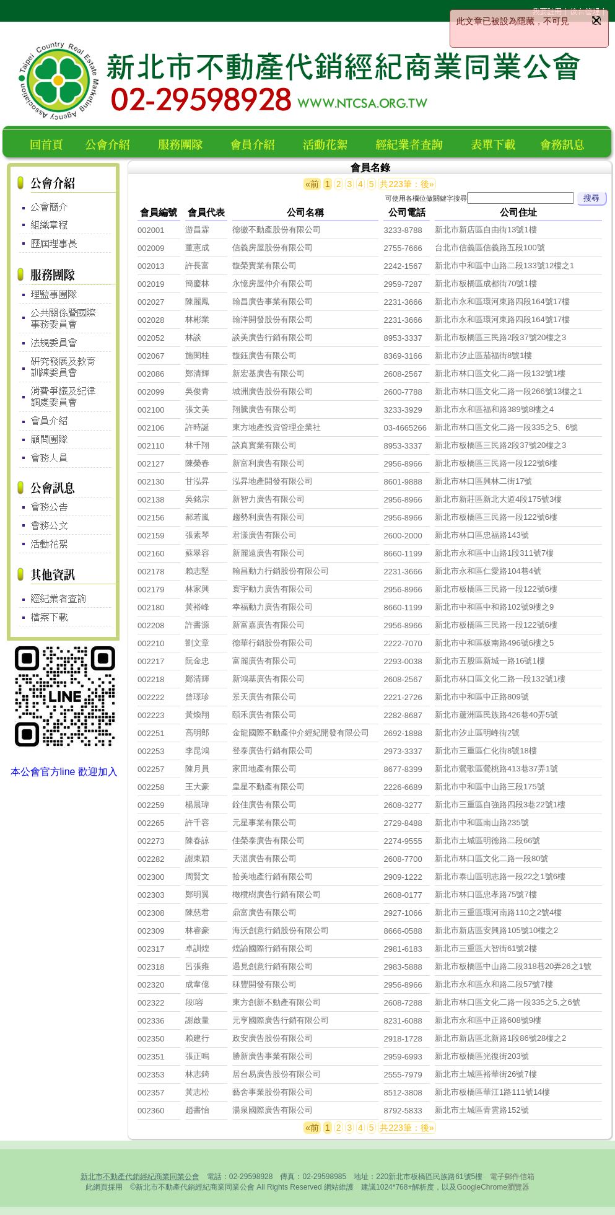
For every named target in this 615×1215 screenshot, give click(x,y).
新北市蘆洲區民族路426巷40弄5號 (496, 714)
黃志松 (197, 1092)
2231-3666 (402, 302)
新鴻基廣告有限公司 (268, 678)
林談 (193, 337)
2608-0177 (402, 895)
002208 (150, 625)
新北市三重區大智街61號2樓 (486, 948)
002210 (150, 643)
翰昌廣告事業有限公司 (272, 301)
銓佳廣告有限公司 (264, 804)
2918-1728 (402, 1038)
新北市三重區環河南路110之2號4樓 (498, 912)
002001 (150, 230)
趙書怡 (197, 1110)
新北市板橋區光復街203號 (482, 1056)
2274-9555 (402, 841)
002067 (150, 356)
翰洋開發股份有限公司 (272, 319)
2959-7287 (402, 284)
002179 (150, 589)
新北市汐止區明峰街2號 (477, 732)
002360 (150, 1110)
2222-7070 (402, 643)
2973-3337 (402, 751)
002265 (150, 823)
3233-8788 (402, 230)
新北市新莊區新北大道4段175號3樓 (498, 499)
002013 (150, 266)
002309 (150, 931)
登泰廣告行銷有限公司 (272, 750)
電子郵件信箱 (512, 1176)
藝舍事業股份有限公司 (272, 1092)
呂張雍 (197, 966)
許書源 (197, 624)
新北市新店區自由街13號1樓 (486, 229)
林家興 (197, 589)
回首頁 (49, 143)
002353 (150, 1074)
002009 (150, 248)
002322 (150, 1002)
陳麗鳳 (197, 301)
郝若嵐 (197, 517)
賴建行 (197, 1038)
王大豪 (197, 786)
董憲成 (197, 247)
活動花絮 (330, 143)
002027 (150, 302)
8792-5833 (402, 1110)
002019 (150, 284)
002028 (150, 320)
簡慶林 (197, 283)
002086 (150, 374)
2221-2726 (402, 697)
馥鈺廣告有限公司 (264, 355)
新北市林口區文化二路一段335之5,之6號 (507, 1002)
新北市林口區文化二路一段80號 (491, 858)
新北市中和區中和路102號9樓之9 (494, 607)
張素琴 (197, 535)
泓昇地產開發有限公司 (272, 481)
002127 (150, 463)
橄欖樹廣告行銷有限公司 (276, 894)
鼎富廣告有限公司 (264, 912)
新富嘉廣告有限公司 (268, 624)
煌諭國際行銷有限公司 (272, 948)
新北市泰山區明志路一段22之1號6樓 (500, 876)
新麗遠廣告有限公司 (268, 553)
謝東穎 (197, 858)
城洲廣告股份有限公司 (272, 391)
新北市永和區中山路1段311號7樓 (494, 553)
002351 (150, 1056)
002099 (150, 392)
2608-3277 (402, 805)
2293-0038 (402, 661)
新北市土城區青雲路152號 (482, 1110)
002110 (150, 445)
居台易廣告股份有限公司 (276, 1074)
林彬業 (197, 319)
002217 (150, 661)
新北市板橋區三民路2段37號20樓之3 (500, 337)
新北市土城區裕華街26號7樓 (486, 1074)
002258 (150, 787)
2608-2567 (402, 374)
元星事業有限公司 (264, 822)
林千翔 (197, 445)
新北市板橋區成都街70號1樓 (486, 283)
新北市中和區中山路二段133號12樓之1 (504, 265)
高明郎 (197, 732)
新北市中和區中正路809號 (482, 696)
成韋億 (197, 984)
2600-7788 (402, 392)
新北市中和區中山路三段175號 (490, 786)
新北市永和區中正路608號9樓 (488, 1020)
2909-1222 (402, 877)
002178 (150, 571)
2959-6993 (402, 1056)
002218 (150, 679)
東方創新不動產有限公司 (276, 1002)
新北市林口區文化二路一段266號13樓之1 (508, 391)
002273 (150, 841)
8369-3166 (402, 356)
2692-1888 (402, 733)
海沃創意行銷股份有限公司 (280, 930)
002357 (150, 1092)
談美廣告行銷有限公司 (272, 337)
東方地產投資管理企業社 (276, 427)
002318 (150, 967)
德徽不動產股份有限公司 (276, 229)
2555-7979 (402, 1074)
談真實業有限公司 (264, 445)
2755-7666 (402, 248)
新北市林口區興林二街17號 (483, 481)
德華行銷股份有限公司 (272, 642)
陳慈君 (197, 912)
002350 (150, 1038)
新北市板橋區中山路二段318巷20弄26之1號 (513, 966)
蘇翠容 (197, 553)
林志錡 (197, 1074)
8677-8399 (402, 769)
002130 (150, 481)
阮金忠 (197, 660)
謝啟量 (197, 1020)
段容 (194, 1002)
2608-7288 (402, 1002)
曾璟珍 (197, 696)
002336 (150, 1020)
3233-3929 (402, 410)
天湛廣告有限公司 (264, 858)
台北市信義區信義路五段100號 (490, 247)
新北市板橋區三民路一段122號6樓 (496, 463)
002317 (150, 949)
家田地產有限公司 (264, 768)
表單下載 (497, 143)
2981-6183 (402, 949)
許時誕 (197, 427)
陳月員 (197, 768)
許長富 (197, 265)
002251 (150, 733)
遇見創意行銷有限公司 (272, 966)
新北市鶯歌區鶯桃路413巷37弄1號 (496, 768)
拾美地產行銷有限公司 (272, 876)
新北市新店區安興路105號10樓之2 (496, 930)
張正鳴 (197, 1056)
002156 (150, 517)
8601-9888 (402, 481)
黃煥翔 (197, 714)
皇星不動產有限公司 (268, 786)
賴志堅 (197, 571)
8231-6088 (402, 1020)
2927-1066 (402, 913)
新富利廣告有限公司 (268, 463)
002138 (150, 499)
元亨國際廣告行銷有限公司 (280, 1020)
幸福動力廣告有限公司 (272, 607)
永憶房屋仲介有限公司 (272, 283)
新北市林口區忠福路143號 (482, 535)
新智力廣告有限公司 (268, 499)
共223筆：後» (407, 184)
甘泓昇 (197, 481)
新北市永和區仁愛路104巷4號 (488, 571)
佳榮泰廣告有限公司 (268, 840)
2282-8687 (402, 715)
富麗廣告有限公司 (264, 660)
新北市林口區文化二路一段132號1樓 (500, 373)
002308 (150, 913)
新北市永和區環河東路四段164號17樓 (502, 301)
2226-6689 (402, 787)
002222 (150, 697)
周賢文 (197, 876)
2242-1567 (402, 266)
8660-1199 (402, 553)
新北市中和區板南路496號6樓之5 (494, 642)
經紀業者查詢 (415, 143)
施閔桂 (197, 355)
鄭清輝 (197, 373)
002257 (150, 769)
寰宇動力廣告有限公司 (272, 589)
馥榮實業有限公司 (264, 265)
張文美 (197, 409)
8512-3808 (402, 1092)
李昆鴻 (197, 750)
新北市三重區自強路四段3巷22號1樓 (500, 804)
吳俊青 (197, 391)
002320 (150, 984)
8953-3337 (402, 338)
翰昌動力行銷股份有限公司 (280, 571)
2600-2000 (402, 535)
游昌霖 (197, 229)
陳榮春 (197, 463)
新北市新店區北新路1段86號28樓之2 (500, 1038)
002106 (150, 427)
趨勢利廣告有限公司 (268, 517)
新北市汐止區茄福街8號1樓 (483, 355)
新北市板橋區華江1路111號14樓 (492, 1092)
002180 (150, 607)
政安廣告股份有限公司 (272, 1038)
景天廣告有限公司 (264, 696)
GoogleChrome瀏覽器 (492, 1187)
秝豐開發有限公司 (264, 984)
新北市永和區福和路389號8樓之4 (494, 409)
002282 (150, 859)
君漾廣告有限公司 (264, 535)
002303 (150, 895)
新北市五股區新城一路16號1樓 (490, 660)
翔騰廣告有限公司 (264, 409)
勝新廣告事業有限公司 (272, 1056)
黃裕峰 (197, 607)
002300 (150, 877)
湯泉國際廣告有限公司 (272, 1110)
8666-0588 (402, 931)
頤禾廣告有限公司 (264, 714)
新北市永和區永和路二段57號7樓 (494, 984)
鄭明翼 (197, 894)
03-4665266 (404, 427)
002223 (150, 715)
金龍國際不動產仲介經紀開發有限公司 (300, 732)
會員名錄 (258, 143)
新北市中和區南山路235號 (482, 822)
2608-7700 (402, 859)
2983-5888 (402, 967)
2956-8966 (402, 463)
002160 (150, 553)
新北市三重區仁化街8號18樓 (486, 750)
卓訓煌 (197, 948)
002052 (150, 338)
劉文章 (197, 642)
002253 (150, 751)
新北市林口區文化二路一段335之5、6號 (506, 427)
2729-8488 (402, 823)
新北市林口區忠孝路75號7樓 (486, 894)
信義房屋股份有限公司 (272, 247)
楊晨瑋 (197, 804)
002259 (150, 805)
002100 (150, 410)
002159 (150, 535)
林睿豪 (197, 930)
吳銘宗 (197, 499)
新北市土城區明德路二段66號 (487, 840)
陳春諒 (197, 840)
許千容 (197, 822)
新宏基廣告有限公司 (268, 373)
